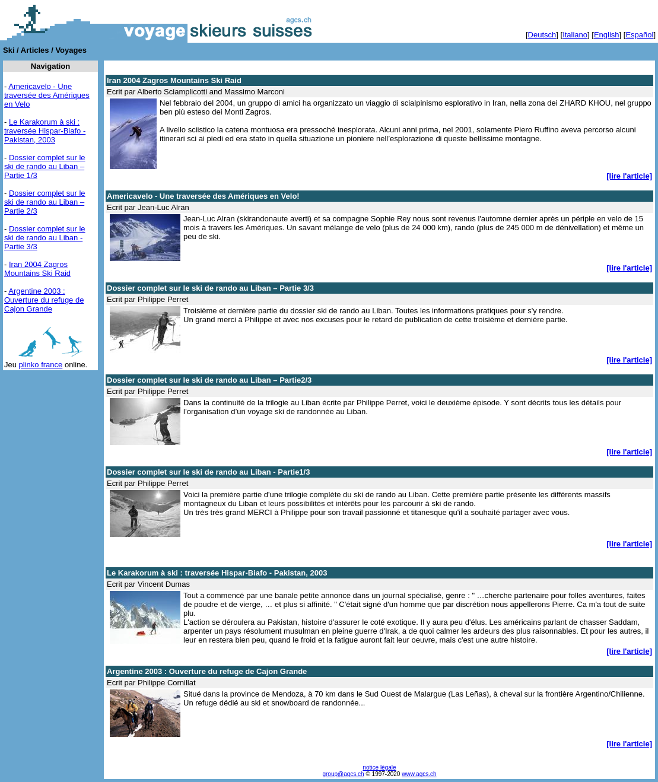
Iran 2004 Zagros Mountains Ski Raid (37, 269)
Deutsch (542, 34)
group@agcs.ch (343, 774)
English (606, 34)
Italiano (574, 34)
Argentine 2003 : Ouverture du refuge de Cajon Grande (44, 300)
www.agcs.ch (419, 774)
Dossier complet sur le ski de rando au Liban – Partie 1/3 (44, 166)
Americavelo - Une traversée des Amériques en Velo (47, 95)
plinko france (41, 364)
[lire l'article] (629, 175)
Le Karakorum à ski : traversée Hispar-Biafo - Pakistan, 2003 (44, 130)
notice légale (379, 767)
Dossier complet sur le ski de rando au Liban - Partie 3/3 (44, 237)
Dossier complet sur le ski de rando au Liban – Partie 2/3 (44, 202)
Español (639, 34)
